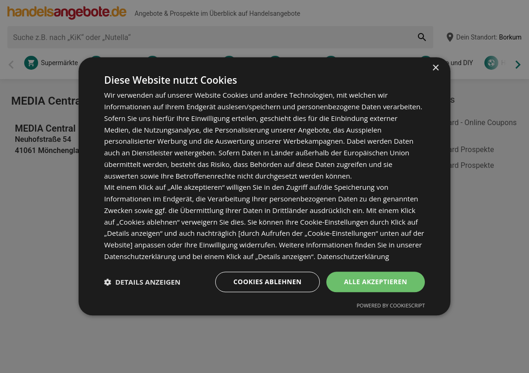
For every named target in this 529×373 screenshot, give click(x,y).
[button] (142, 282)
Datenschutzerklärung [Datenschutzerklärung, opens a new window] (353, 256)
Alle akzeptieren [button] (375, 281)
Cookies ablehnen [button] (267, 281)
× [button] (435, 68)
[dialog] (264, 186)
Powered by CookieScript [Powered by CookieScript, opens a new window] (391, 305)
